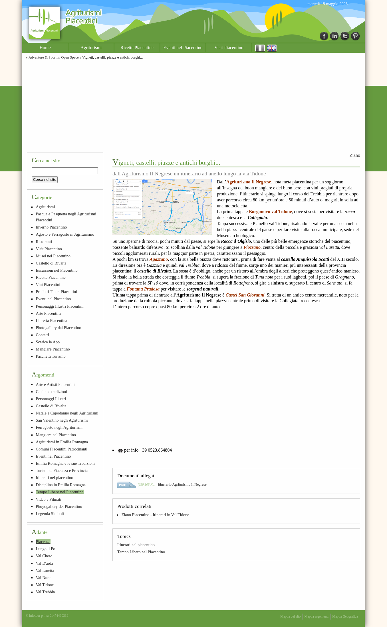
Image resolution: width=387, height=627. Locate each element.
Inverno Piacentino (51, 227)
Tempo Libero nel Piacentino (141, 552)
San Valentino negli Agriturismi (62, 420)
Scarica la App (48, 342)
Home (45, 47)
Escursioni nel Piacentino (56, 270)
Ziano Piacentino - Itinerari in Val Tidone (155, 514)
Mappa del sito (290, 616)
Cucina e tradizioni (51, 391)
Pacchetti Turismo (50, 356)
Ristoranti (44, 241)
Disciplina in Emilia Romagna (61, 484)
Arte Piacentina (48, 313)
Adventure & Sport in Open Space (54, 57)
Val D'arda (44, 563)
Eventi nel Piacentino (183, 47)
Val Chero (44, 556)
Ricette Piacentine (137, 47)
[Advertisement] (193, 105)
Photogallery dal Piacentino (58, 327)
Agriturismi (91, 47)
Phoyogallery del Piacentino (59, 506)
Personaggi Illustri (51, 398)
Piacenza (43, 541)
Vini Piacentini (48, 284)
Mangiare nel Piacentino (56, 434)
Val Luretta (45, 570)
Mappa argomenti (317, 616)
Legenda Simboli (50, 513)
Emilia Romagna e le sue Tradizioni (65, 463)
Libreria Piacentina (51, 320)
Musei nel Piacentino (53, 256)
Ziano (355, 155)
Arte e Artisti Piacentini (55, 384)
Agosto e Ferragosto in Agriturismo (65, 234)
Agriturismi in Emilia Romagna (62, 442)
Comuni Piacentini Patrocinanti (61, 449)
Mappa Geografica (345, 616)
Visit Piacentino (228, 47)
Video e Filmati (48, 499)
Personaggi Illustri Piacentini (59, 306)
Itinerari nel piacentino (136, 544)
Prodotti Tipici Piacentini (56, 291)
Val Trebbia (45, 592)
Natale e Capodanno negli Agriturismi (67, 413)
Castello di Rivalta (51, 263)
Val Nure (43, 577)
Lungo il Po (45, 548)
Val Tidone (45, 584)
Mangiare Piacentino (53, 349)
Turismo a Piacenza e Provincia (62, 470)
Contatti (42, 334)
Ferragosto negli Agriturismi (59, 427)
